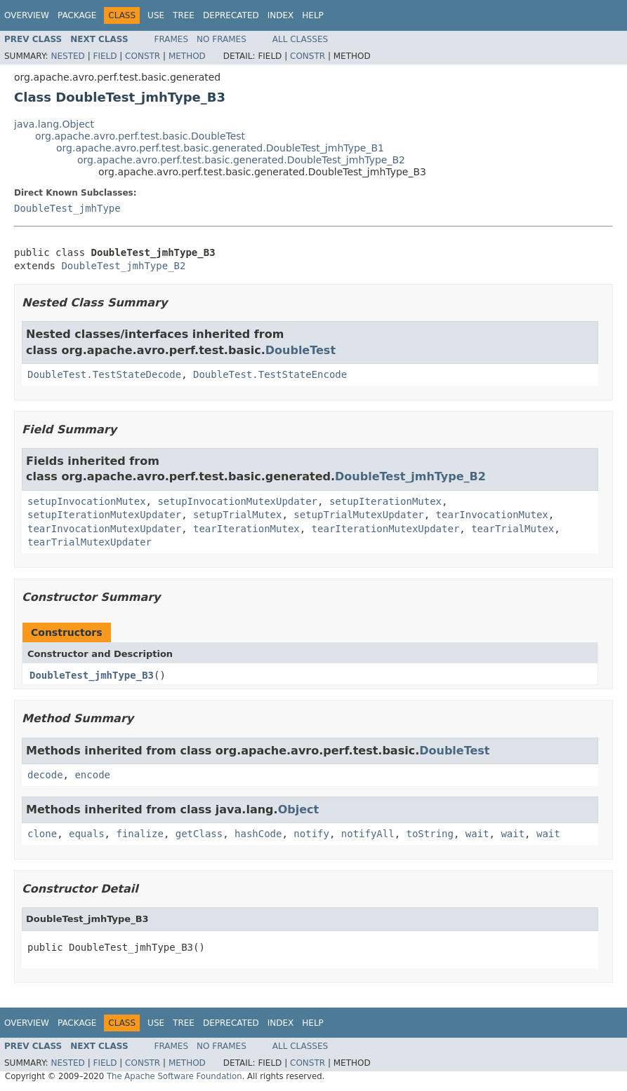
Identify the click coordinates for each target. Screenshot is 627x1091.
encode (92, 774)
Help (313, 15)
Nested (67, 56)
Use (155, 15)
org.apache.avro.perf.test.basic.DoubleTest (140, 136)
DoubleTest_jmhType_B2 (123, 265)
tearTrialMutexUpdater (89, 542)
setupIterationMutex (385, 501)
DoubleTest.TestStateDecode (104, 374)
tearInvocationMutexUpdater (104, 528)
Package (77, 15)
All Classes (300, 39)
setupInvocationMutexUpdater (237, 501)
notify (311, 833)
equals (87, 833)
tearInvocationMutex (492, 514)
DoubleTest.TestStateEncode (270, 374)
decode (45, 774)
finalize (139, 833)
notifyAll (368, 833)
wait (477, 833)
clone (42, 833)
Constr (142, 56)
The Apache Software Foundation (174, 1076)
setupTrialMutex (237, 514)
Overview (26, 15)
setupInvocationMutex (86, 501)
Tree (183, 15)
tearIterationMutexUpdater (386, 528)
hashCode (258, 833)
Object (298, 809)
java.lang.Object (54, 124)
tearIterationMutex (246, 528)
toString (430, 833)
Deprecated (231, 15)
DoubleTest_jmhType (67, 208)
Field (105, 56)
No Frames (221, 39)
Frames (171, 39)
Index (281, 15)
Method (187, 56)
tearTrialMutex (512, 528)
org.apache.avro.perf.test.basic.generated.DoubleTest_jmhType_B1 (220, 148)
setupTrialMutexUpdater (358, 514)
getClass (199, 833)
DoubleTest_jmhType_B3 (91, 675)
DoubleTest (300, 350)
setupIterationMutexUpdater (104, 514)
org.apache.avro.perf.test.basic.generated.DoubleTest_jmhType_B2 (241, 159)
